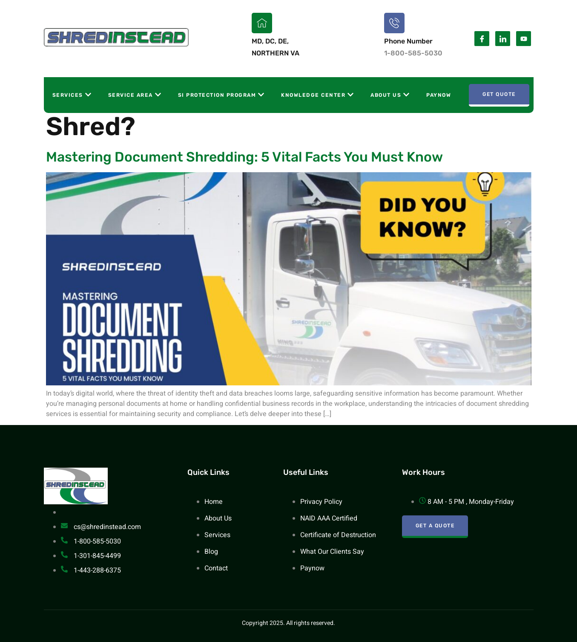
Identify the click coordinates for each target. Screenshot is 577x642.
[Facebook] (481, 38)
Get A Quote (435, 526)
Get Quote (499, 94)
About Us (389, 94)
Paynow (438, 95)
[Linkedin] (502, 38)
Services (71, 94)
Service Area (134, 94)
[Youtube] (523, 38)
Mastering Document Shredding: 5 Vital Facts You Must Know (244, 157)
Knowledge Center (317, 94)
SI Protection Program (221, 94)
